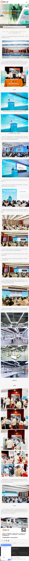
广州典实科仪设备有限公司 (12, 552)
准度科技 (18, 559)
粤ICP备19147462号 (23, 559)
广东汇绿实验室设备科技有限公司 (22, 552)
